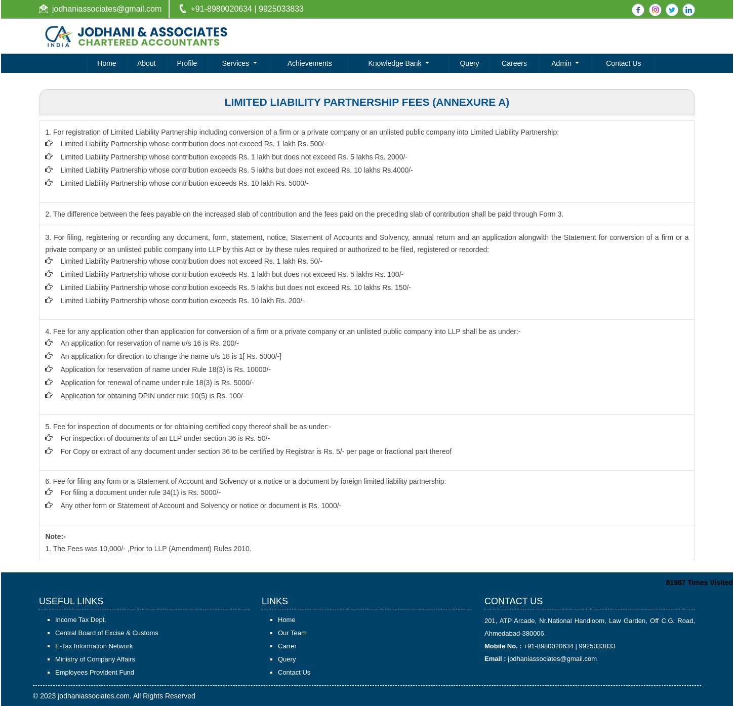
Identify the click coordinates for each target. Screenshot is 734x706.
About (146, 63)
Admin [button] (562, 63)
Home (106, 63)
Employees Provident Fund (94, 672)
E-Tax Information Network (94, 646)
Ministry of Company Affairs (95, 659)
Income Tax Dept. (80, 620)
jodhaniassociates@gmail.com (106, 9)
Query (469, 63)
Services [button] (236, 63)
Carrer (287, 646)
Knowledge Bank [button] (395, 63)
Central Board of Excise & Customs (106, 633)
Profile (187, 63)
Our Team (292, 633)
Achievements (310, 63)
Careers (514, 63)
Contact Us (623, 63)
